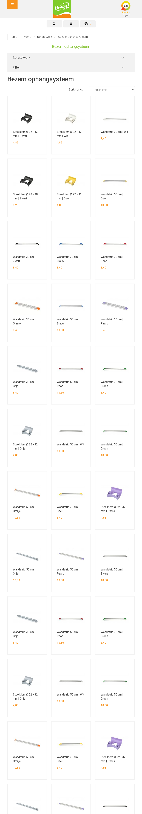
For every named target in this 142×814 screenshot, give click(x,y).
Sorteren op (102, 89)
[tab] (54, 23)
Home (27, 36)
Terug (13, 36)
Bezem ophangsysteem (73, 36)
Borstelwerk (44, 36)
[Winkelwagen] (88, 23)
